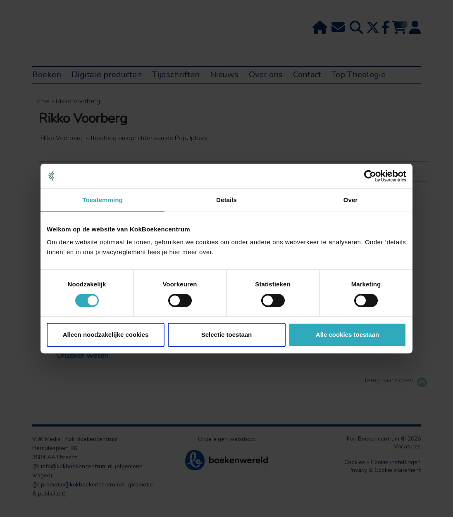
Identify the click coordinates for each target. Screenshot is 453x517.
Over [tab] (350, 199)
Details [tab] (226, 199)
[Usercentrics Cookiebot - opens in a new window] (370, 176)
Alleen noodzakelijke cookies (106, 334)
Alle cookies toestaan (347, 334)
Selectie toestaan (226, 334)
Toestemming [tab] (102, 199)
